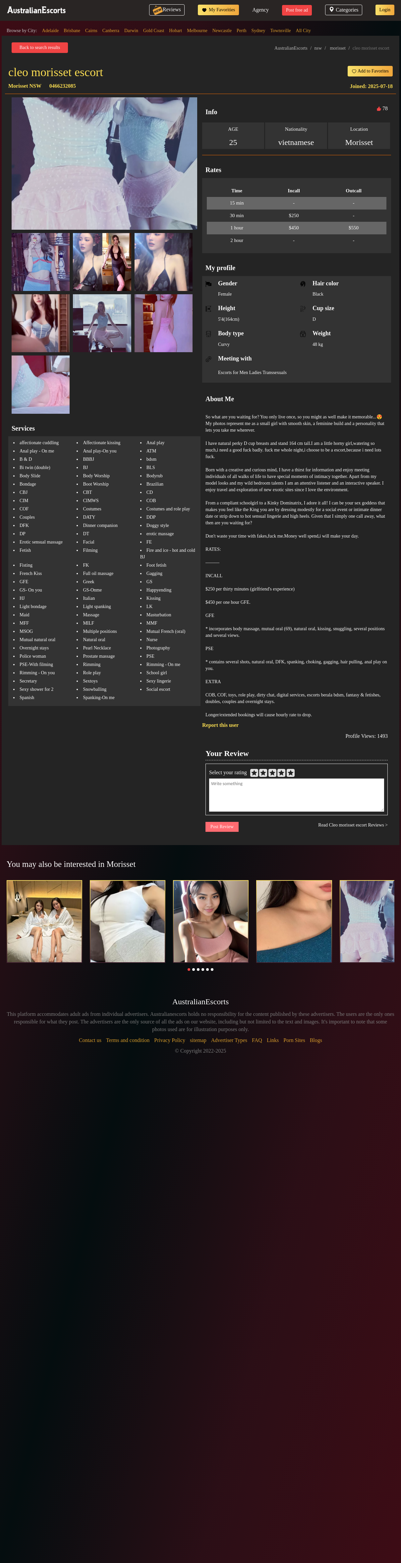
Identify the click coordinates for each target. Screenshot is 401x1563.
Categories (343, 10)
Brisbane (72, 30)
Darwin (131, 30)
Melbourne (197, 30)
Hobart (175, 30)
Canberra (110, 30)
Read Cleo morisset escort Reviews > (353, 825)
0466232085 (62, 86)
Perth (242, 30)
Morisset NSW (24, 86)
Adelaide (50, 30)
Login (384, 9)
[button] (189, 969)
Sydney (258, 30)
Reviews (167, 9)
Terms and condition (127, 1040)
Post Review (222, 826)
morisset (337, 48)
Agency (260, 10)
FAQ (257, 1040)
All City (303, 30)
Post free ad (297, 10)
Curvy (224, 344)
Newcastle (222, 30)
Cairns (91, 30)
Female (225, 294)
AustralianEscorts (291, 48)
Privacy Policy (169, 1040)
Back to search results (40, 47)
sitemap (198, 1040)
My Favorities (218, 10)
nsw (318, 48)
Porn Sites (294, 1040)
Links (273, 1040)
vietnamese (296, 142)
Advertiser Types (229, 1040)
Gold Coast (153, 30)
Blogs (316, 1040)
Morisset (359, 142)
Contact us (90, 1040)
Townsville (280, 30)
